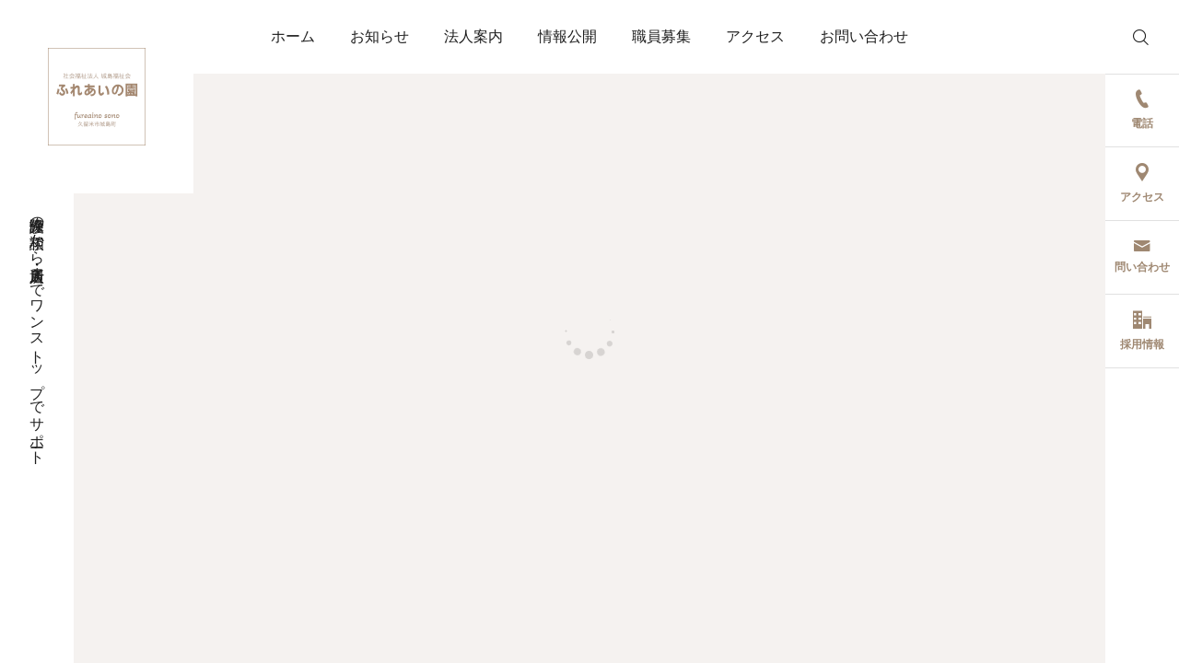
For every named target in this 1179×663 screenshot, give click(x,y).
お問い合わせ (864, 36)
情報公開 (567, 36)
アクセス (755, 36)
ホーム (293, 36)
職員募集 (661, 36)
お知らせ (379, 36)
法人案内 (473, 36)
